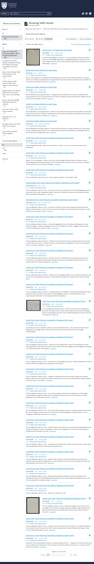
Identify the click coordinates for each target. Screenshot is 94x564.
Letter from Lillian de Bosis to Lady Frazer (41, 87)
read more (54, 63)
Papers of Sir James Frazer (10, 38)
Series (5, 155)
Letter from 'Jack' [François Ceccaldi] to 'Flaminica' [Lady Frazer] (50, 138)
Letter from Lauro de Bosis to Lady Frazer (41, 70)
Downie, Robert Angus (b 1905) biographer (9, 133)
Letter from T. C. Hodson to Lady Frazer (57, 50)
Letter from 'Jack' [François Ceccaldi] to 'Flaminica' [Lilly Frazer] (49, 217)
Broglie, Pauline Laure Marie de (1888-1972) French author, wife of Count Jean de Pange (11, 94)
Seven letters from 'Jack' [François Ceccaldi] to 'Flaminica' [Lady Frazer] (52, 183)
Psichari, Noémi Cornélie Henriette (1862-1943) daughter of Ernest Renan (10, 84)
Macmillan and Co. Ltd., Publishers (9, 119)
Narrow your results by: (11, 23)
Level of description (9, 141)
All (3, 33)
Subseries (5, 160)
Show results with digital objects (81, 44)
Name (4, 44)
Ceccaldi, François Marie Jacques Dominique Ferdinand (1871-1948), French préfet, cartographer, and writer (11, 65)
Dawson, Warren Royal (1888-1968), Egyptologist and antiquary (11, 103)
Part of (4, 29)
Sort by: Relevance (71, 39)
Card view (39, 39)
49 (71, 555)
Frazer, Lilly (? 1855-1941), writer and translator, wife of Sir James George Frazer (10, 54)
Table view (48, 39)
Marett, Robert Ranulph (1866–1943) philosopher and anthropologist (11, 75)
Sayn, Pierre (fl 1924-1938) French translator (10, 111)
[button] (83, 13)
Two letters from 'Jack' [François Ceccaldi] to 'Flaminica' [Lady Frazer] (52, 200)
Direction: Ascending (85, 39)
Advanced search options (35, 34)
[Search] (31, 13)
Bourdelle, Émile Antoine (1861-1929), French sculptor (11, 126)
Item (6, 149)
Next (75, 555)
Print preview (29, 39)
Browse (4, 13)
